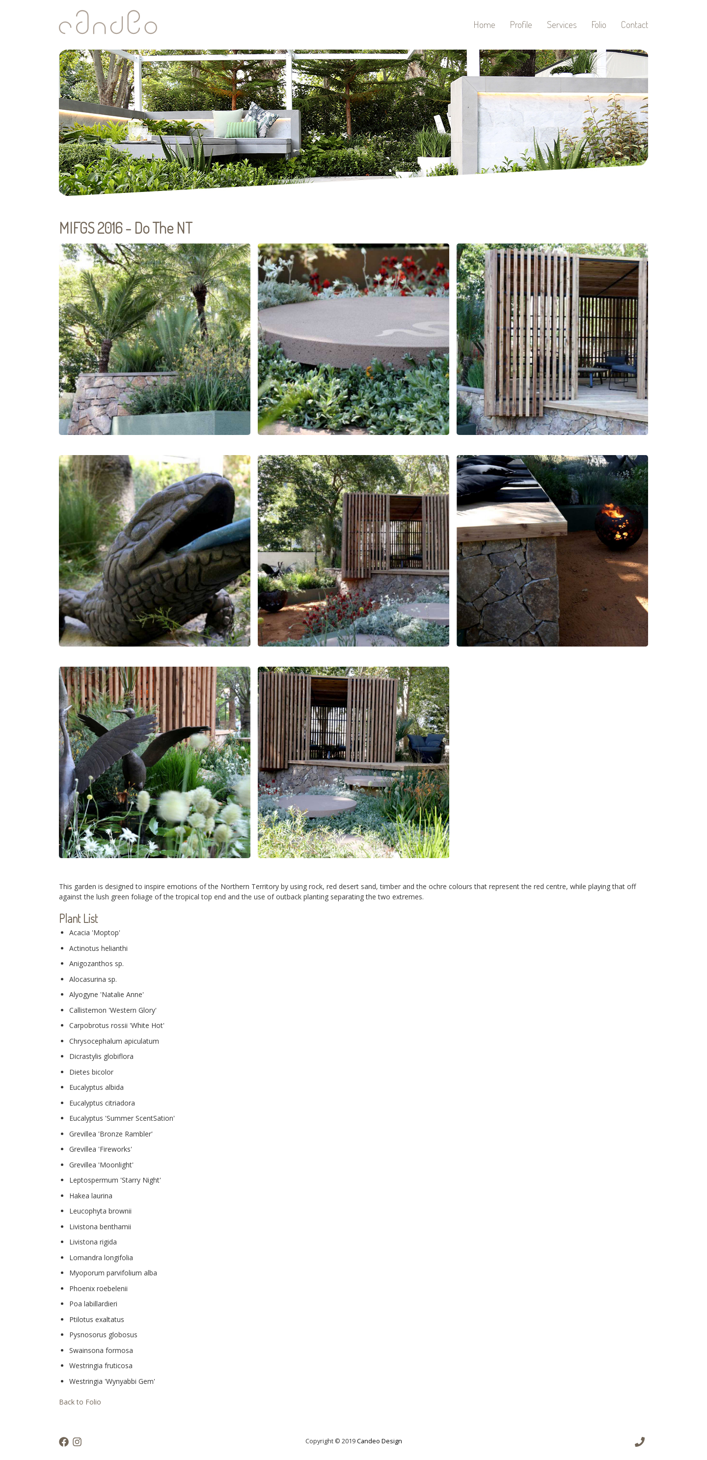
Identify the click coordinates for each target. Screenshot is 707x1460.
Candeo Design (379, 1441)
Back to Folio (80, 1401)
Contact (634, 24)
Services (562, 24)
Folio (599, 24)
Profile (521, 24)
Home (484, 24)
